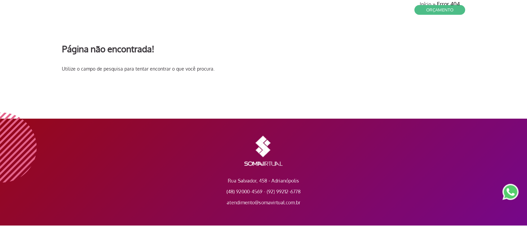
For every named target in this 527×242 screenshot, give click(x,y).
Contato (329, 30)
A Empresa (417, 30)
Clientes (357, 30)
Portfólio (449, 30)
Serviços (386, 30)
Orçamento (439, 9)
